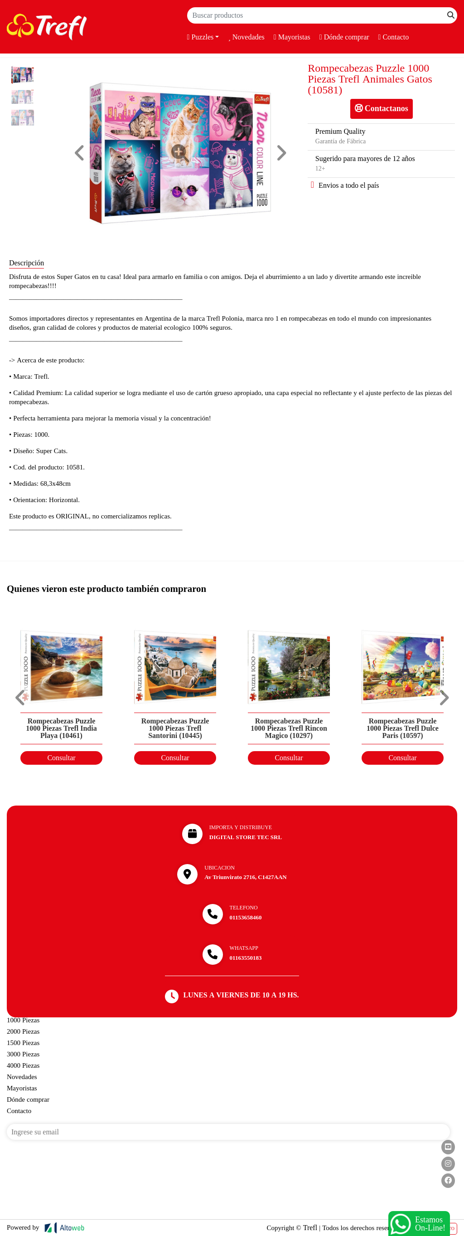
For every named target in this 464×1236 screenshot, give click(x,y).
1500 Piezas (23, 1042)
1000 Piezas (23, 1020)
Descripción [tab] (26, 263)
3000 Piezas (23, 1054)
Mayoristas (292, 37)
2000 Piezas (23, 1031)
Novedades (246, 37)
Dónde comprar (344, 37)
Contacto (393, 37)
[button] (80, 153)
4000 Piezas (23, 1065)
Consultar (61, 758)
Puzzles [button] (200, 37)
